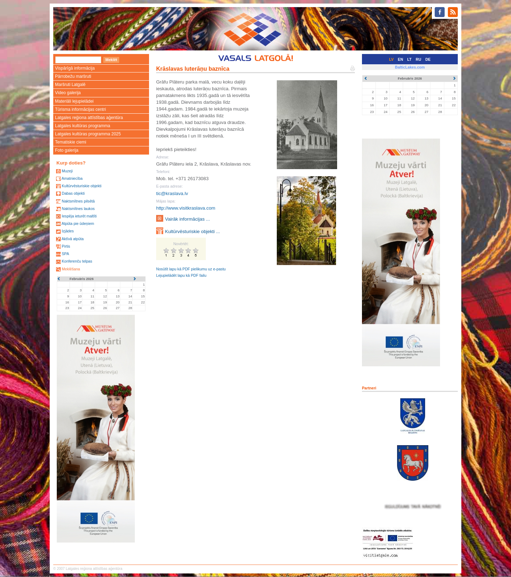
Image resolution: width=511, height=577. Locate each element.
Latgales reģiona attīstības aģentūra (89, 117)
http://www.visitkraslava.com (185, 208)
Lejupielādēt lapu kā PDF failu (181, 275)
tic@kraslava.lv (172, 193)
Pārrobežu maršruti (73, 76)
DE (428, 59)
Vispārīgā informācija (75, 68)
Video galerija (68, 92)
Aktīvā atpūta (72, 239)
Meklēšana (71, 269)
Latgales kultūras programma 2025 (88, 133)
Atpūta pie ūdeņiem (77, 223)
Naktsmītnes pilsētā (78, 201)
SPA (65, 254)
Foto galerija (66, 150)
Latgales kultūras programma (82, 125)
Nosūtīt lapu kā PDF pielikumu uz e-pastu (191, 269)
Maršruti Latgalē (70, 84)
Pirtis (66, 246)
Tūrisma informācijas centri (80, 109)
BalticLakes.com (410, 67)
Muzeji (67, 171)
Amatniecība (71, 178)
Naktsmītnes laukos (78, 208)
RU (418, 59)
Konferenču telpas (77, 261)
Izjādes (68, 231)
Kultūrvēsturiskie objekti (81, 186)
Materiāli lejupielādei (74, 101)
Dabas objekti (73, 193)
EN (400, 59)
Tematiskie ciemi (70, 142)
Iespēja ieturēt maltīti (79, 216)
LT (409, 59)
